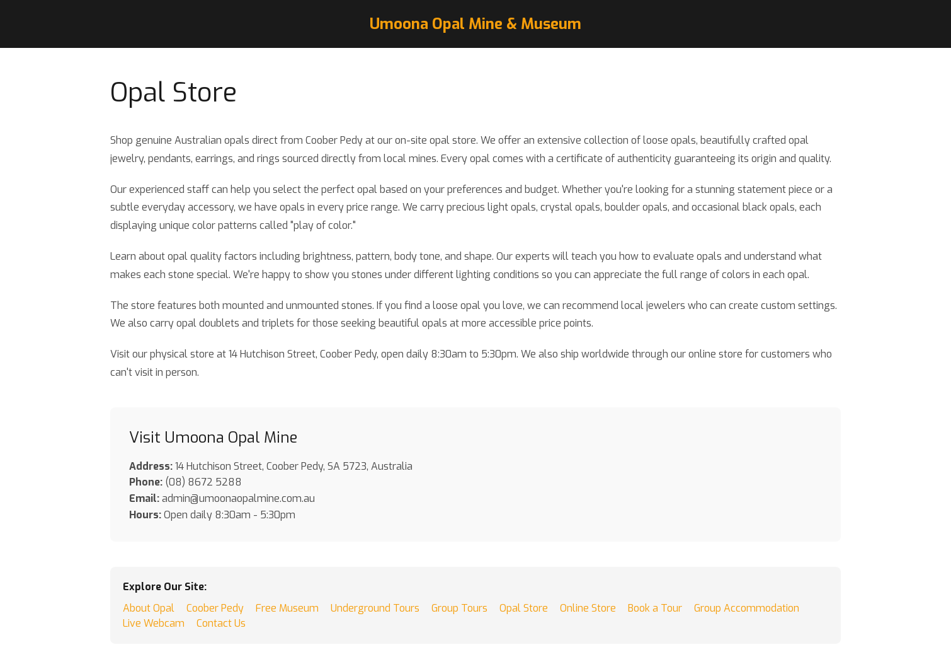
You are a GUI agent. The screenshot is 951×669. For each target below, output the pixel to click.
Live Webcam (154, 623)
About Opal (148, 608)
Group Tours (459, 608)
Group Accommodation (746, 608)
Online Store (588, 608)
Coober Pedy (215, 608)
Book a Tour (655, 608)
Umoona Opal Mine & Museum (475, 24)
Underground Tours (375, 608)
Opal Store (523, 608)
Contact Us (221, 623)
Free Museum (287, 608)
